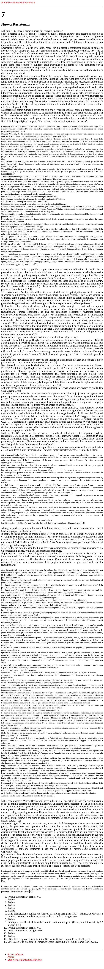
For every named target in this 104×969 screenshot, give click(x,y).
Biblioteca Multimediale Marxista (25, 959)
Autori (11, 957)
